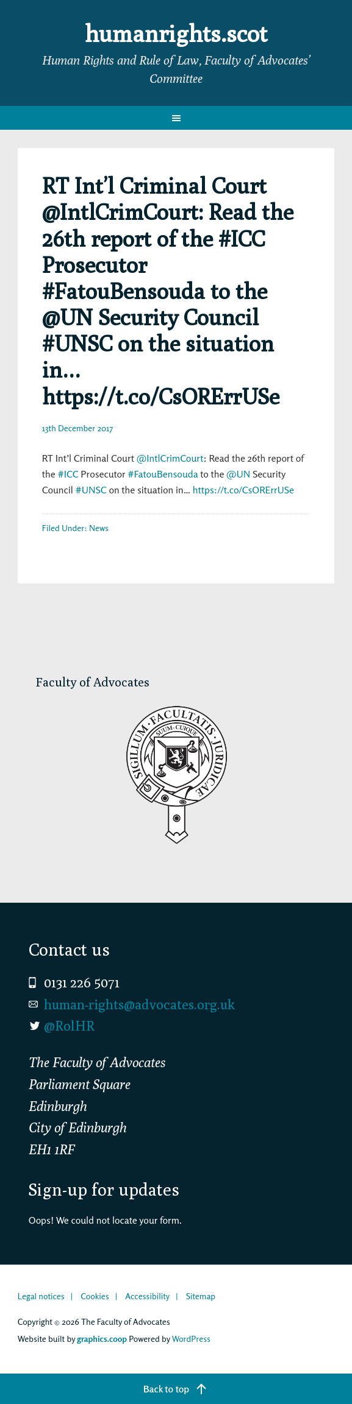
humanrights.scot (176, 33)
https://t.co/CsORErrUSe (243, 489)
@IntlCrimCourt (170, 457)
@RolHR (69, 1026)
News (99, 527)
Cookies (95, 1295)
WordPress (191, 1338)
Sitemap (200, 1295)
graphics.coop (102, 1338)
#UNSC (91, 489)
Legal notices (41, 1295)
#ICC (67, 473)
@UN (238, 473)
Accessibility (147, 1295)
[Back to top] (176, 1389)
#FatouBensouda (163, 473)
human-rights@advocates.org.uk (139, 1004)
